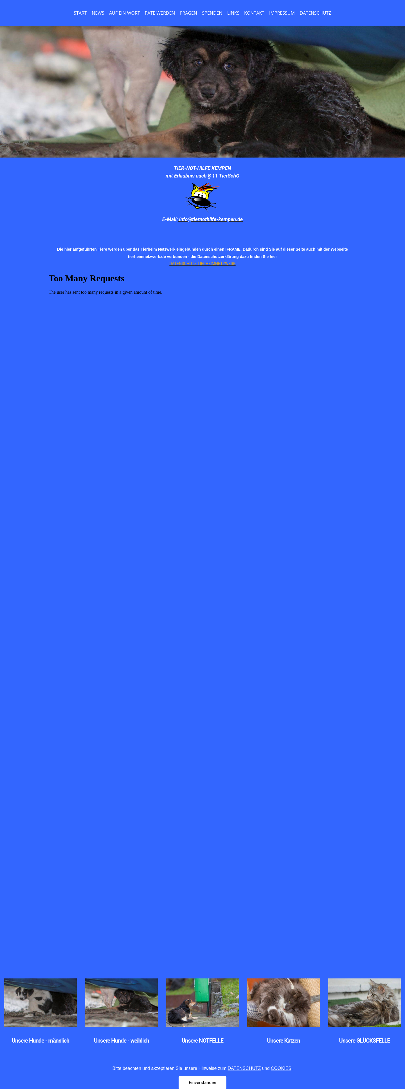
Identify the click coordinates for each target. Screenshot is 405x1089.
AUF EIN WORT (124, 13)
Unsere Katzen (283, 1040)
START (80, 13)
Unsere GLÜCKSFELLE (364, 1040)
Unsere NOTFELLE (202, 1040)
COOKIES (281, 1081)
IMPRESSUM (282, 13)
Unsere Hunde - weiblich (121, 1040)
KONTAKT (254, 13)
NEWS (98, 13)
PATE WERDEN (160, 13)
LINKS (233, 13)
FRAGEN (188, 13)
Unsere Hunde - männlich (40, 1040)
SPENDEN (212, 13)
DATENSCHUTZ (315, 13)
